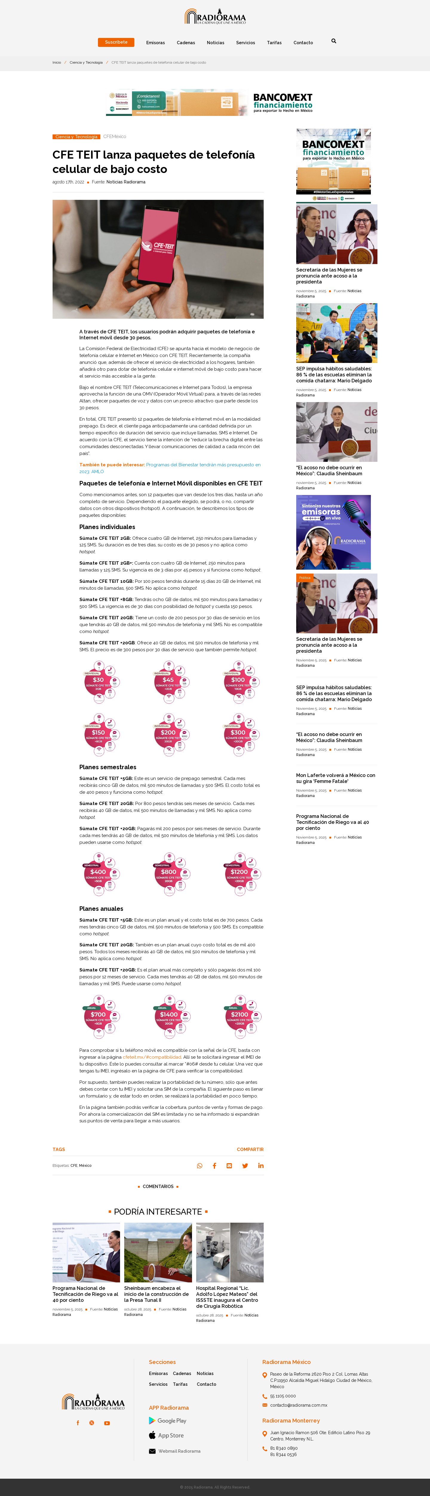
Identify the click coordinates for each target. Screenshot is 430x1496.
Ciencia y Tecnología (86, 62)
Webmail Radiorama (175, 1451)
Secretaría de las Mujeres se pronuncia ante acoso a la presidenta (329, 276)
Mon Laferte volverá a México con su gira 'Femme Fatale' (335, 778)
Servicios (158, 1384)
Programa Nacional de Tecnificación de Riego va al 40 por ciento (85, 1294)
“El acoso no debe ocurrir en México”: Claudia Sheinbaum (329, 470)
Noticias (205, 1373)
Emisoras (158, 1373)
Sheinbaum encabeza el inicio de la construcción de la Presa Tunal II (156, 1294)
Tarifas (180, 1384)
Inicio (57, 62)
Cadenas (182, 1373)
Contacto (206, 1384)
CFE (73, 1166)
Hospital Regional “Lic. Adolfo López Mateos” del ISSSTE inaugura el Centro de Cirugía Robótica (227, 1297)
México (85, 1166)
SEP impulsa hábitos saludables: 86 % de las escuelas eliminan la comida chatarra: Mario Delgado (334, 375)
